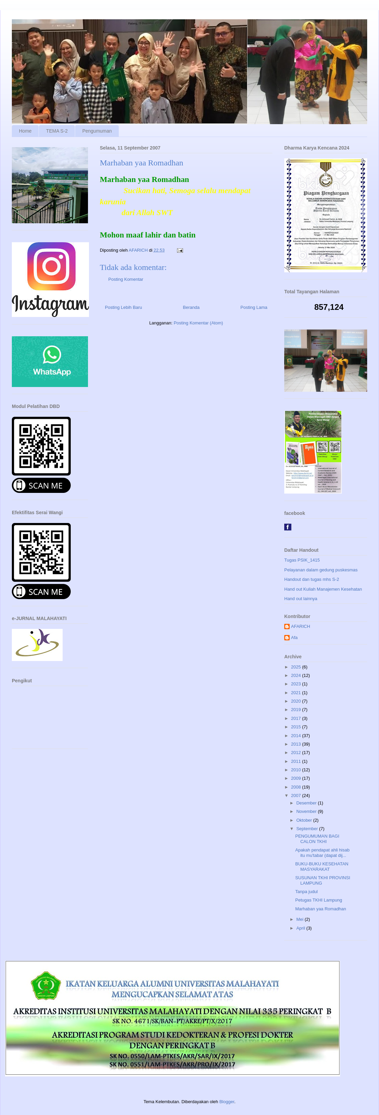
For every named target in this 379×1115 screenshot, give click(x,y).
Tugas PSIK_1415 (302, 560)
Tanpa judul (306, 891)
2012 (296, 752)
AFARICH (300, 626)
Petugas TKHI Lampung (318, 900)
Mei (300, 919)
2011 (296, 761)
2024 (296, 675)
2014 (296, 735)
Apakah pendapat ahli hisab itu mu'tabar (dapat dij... (322, 852)
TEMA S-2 (57, 131)
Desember (307, 802)
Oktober (304, 820)
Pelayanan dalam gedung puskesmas (321, 569)
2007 (296, 795)
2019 (296, 709)
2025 (296, 666)
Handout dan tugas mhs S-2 (311, 579)
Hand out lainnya (300, 598)
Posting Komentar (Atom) (198, 322)
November (307, 811)
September (307, 828)
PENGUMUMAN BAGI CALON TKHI (317, 839)
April (301, 928)
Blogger (226, 1101)
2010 (296, 769)
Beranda (191, 307)
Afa (294, 637)
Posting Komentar (125, 279)
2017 (296, 718)
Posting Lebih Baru (123, 307)
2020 (296, 701)
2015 (296, 726)
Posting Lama (254, 307)
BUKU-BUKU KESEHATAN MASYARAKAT (321, 866)
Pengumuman (97, 131)
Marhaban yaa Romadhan (320, 908)
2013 (296, 744)
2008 (296, 787)
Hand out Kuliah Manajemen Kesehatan (323, 589)
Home (25, 131)
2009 (296, 778)
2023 (296, 683)
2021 (296, 692)
